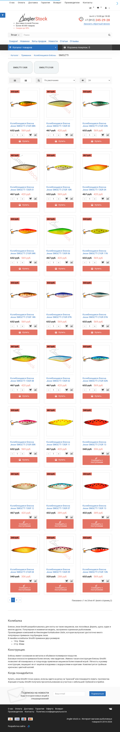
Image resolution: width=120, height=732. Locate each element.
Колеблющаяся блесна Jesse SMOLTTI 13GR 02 (58, 379)
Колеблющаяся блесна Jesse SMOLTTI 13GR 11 (58, 443)
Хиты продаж (39, 41)
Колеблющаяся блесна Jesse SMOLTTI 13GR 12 (22, 507)
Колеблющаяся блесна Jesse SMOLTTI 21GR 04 (22, 570)
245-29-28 (97, 20)
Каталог (15, 55)
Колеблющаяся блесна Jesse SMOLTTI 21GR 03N (95, 124)
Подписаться (97, 694)
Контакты (87, 2)
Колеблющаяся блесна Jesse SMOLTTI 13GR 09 (58, 570)
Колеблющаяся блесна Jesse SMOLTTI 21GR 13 (94, 443)
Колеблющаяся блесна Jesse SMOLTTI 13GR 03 (58, 124)
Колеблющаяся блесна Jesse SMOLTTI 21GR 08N (22, 124)
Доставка (33, 2)
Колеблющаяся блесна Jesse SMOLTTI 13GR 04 (94, 188)
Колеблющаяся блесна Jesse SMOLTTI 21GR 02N (95, 379)
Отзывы (74, 41)
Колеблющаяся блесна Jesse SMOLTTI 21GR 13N (95, 570)
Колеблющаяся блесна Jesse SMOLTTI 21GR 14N (22, 315)
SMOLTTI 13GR (20, 67)
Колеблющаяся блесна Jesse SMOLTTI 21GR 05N (22, 443)
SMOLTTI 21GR (46, 67)
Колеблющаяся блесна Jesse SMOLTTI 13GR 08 (22, 379)
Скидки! (13, 41)
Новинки (24, 41)
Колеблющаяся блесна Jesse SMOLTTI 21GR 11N (95, 252)
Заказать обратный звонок (97, 24)
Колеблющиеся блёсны (45, 55)
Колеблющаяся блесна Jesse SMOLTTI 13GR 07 (58, 507)
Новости (53, 41)
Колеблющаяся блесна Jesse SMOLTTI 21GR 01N (95, 315)
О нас (12, 2)
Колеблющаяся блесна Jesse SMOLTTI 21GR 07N (59, 315)
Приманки (26, 55)
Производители (72, 2)
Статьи (64, 41)
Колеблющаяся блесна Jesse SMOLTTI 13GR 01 (22, 188)
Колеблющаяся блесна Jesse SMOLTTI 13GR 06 (58, 252)
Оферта (50, 709)
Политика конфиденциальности (51, 711)
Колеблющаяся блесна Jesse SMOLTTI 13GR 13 (94, 507)
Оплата (21, 2)
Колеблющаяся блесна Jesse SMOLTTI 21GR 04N (22, 252)
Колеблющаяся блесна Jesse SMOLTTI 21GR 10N (59, 188)
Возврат (57, 2)
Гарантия (45, 2)
